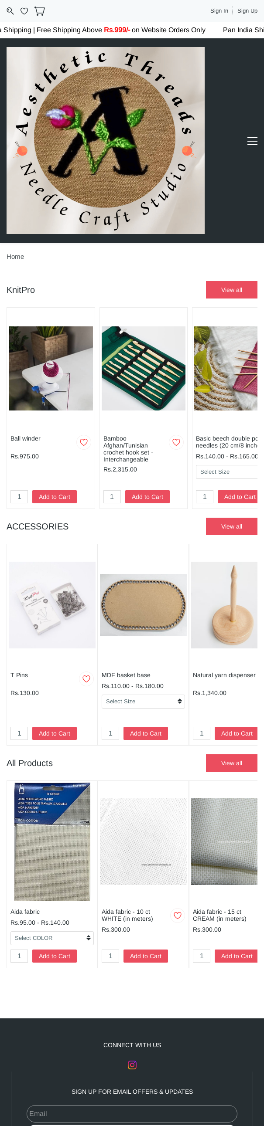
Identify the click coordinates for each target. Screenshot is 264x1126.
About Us (55, 1078)
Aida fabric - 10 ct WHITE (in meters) (127, 772)
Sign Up (247, 10)
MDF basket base (126, 532)
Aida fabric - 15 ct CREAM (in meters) (220, 772)
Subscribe (132, 990)
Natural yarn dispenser (224, 532)
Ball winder (25, 295)
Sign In (219, 10)
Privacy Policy (201, 1078)
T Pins (19, 532)
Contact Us (92, 1078)
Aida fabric (25, 768)
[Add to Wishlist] (83, 299)
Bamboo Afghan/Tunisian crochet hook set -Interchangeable (128, 306)
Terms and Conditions (144, 1078)
